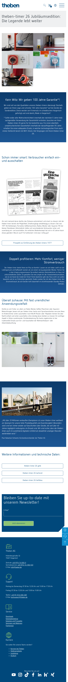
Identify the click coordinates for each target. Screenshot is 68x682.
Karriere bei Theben (17, 649)
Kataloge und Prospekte (14, 621)
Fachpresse (10, 626)
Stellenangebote (16, 651)
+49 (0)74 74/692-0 (19, 563)
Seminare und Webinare (14, 623)
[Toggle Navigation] (61, 5)
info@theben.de (16, 567)
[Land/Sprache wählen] (55, 5)
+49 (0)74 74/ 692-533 (25, 565)
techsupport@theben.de (19, 597)
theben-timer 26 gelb (32, 466)
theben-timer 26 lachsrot (32, 473)
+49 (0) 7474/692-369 (19, 595)
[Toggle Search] (44, 5)
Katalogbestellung (12, 619)
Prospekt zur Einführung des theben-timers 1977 (32, 243)
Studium (13, 656)
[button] (12, 334)
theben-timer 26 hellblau (32, 480)
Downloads (9, 616)
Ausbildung (14, 653)
